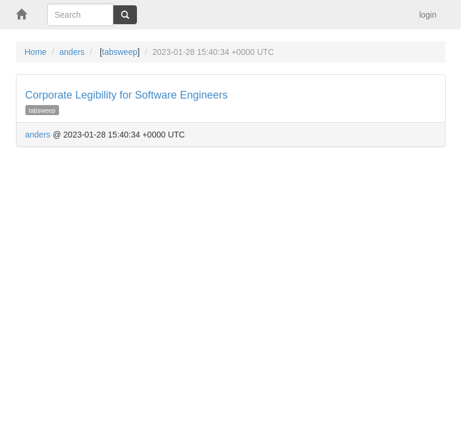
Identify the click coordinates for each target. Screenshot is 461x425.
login (428, 14)
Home (36, 52)
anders (72, 52)
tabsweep (120, 52)
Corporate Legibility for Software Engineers (126, 95)
